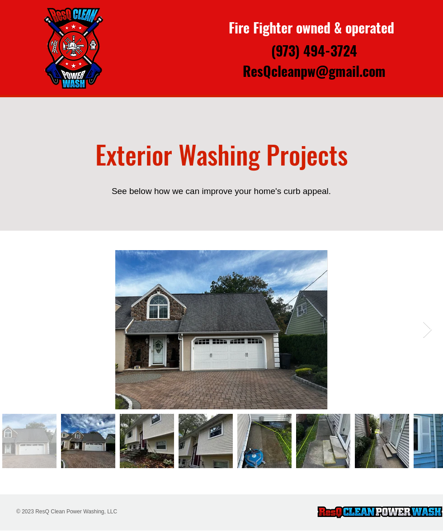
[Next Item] (427, 330)
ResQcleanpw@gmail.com (314, 71)
